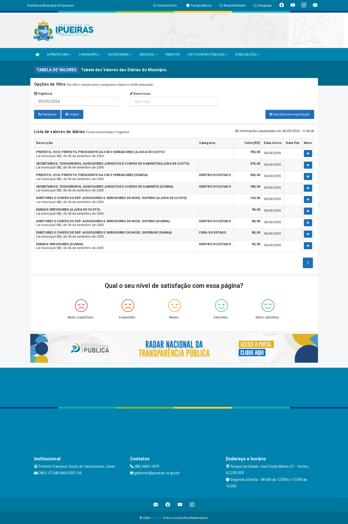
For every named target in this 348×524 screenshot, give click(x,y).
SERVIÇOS (148, 54)
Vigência (43, 93)
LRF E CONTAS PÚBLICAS (208, 54)
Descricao (140, 93)
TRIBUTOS (172, 54)
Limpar (72, 114)
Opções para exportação (290, 114)
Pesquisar (47, 114)
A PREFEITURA (59, 54)
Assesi (156, 517)
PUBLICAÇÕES (247, 54)
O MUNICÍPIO (89, 54)
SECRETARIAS (119, 54)
